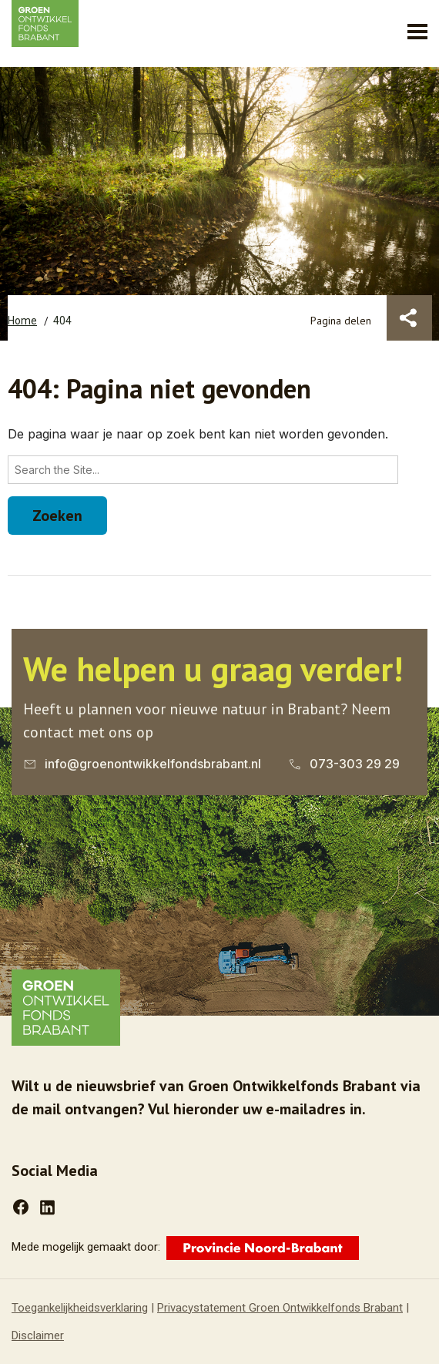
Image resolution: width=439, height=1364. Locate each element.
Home (22, 320)
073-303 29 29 (355, 763)
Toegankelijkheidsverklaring (80, 1308)
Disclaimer (38, 1335)
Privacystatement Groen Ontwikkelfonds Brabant (280, 1308)
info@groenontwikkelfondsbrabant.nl (153, 763)
